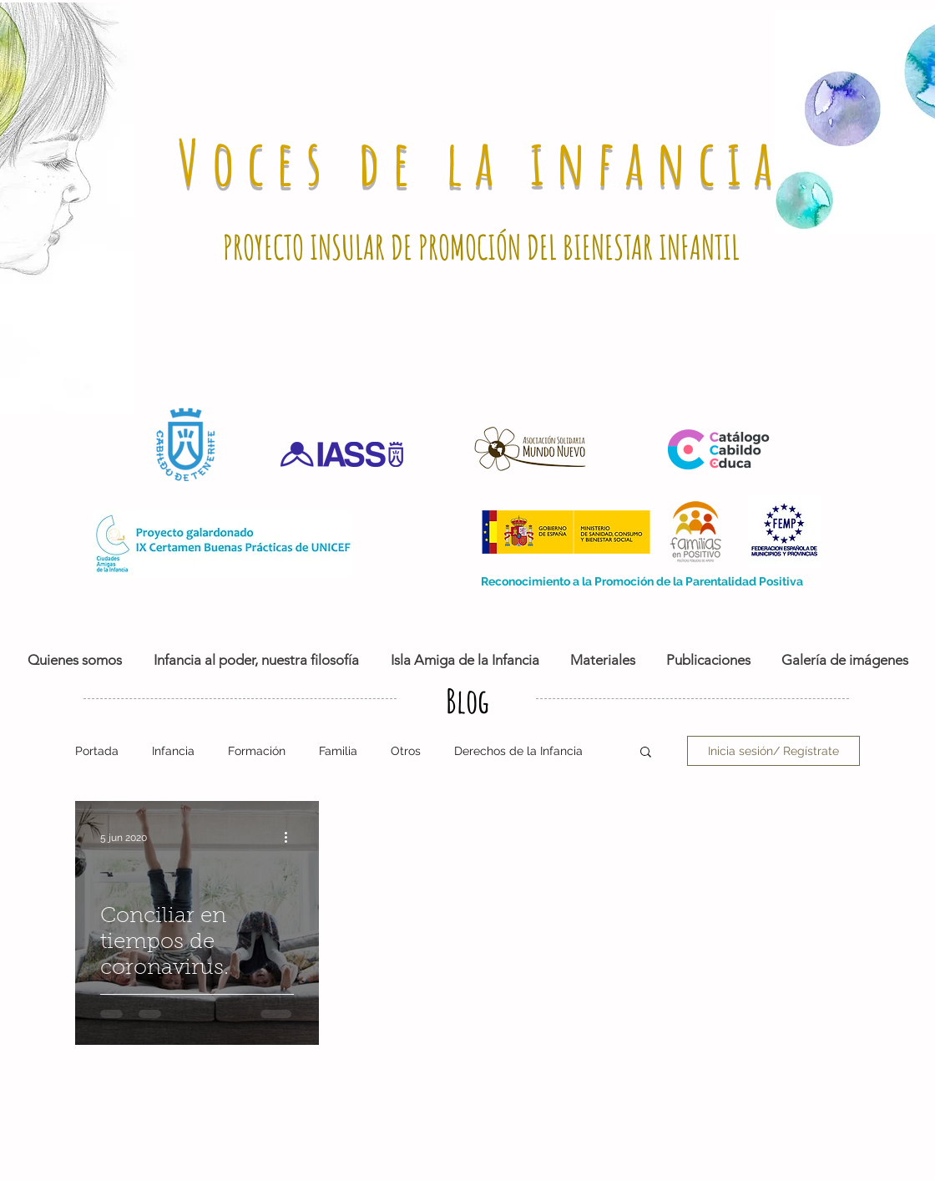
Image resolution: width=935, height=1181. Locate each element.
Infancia (173, 751)
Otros (406, 751)
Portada (97, 751)
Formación (257, 751)
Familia (338, 751)
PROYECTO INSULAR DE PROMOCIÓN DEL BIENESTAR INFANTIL (481, 247)
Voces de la (354, 161)
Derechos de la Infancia (518, 751)
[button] (646, 753)
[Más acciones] (291, 838)
